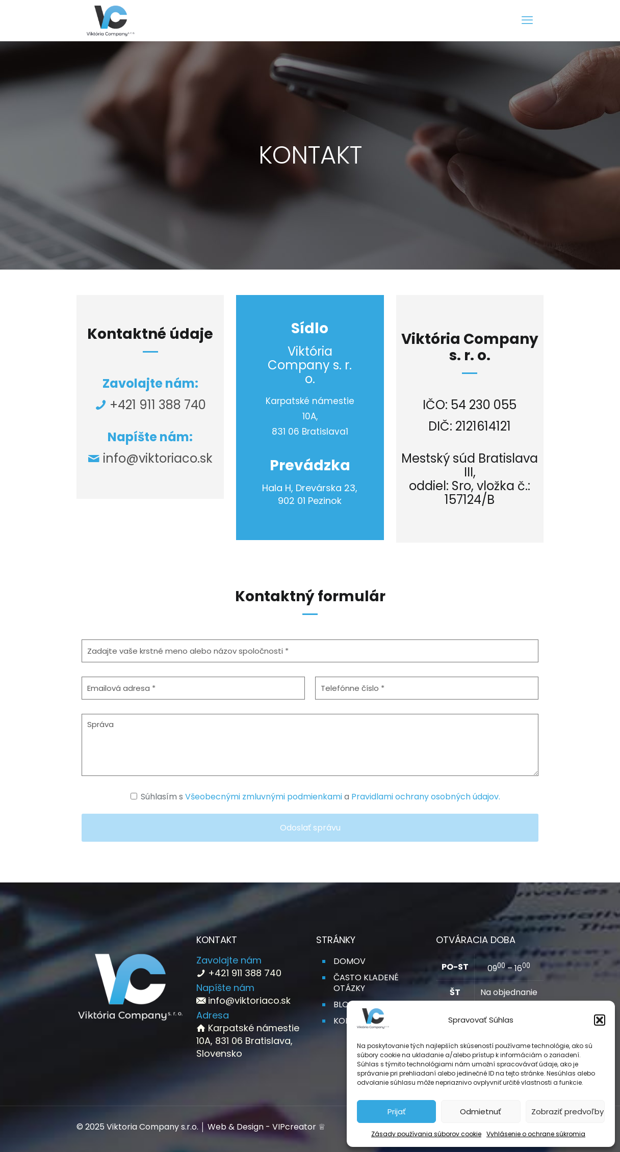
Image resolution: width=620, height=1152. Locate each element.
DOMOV (349, 961)
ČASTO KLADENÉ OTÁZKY (366, 983)
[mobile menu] (527, 20)
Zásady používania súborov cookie (426, 1134)
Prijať (396, 1111)
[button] (600, 1020)
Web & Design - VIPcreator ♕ (266, 1127)
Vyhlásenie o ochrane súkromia (535, 1134)
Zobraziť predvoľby (567, 1111)
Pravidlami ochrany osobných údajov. (425, 796)
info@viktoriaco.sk (158, 458)
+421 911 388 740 (156, 404)
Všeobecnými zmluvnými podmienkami (263, 796)
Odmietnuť (480, 1111)
